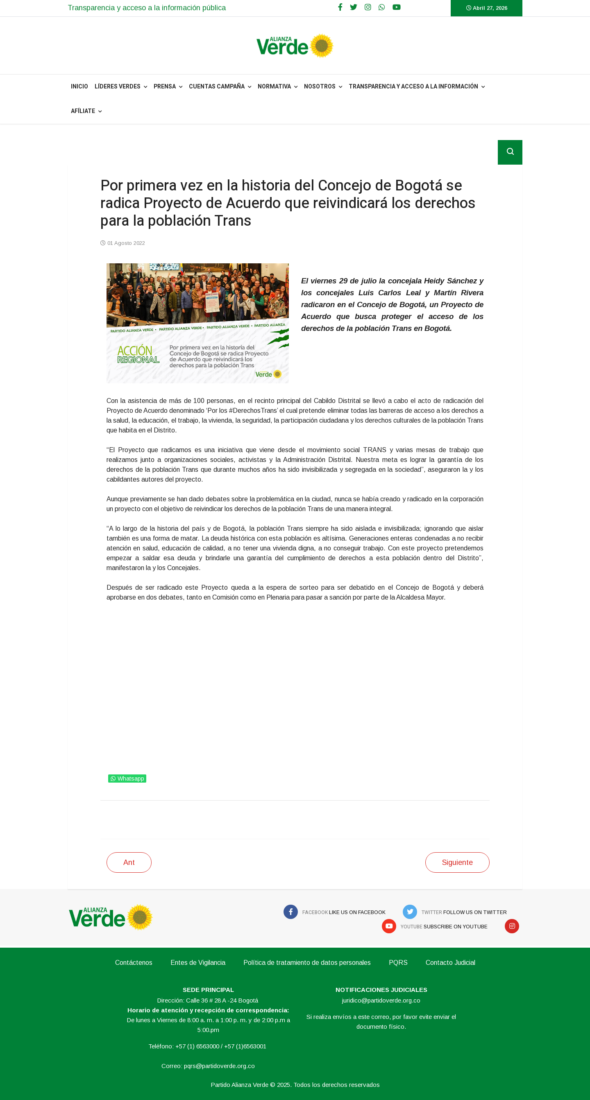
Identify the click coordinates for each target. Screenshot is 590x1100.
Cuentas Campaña (217, 86)
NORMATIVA (274, 86)
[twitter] (353, 7)
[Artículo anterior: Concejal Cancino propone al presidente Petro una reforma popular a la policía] (129, 862)
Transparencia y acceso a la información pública (147, 8)
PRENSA (165, 86)
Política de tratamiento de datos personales (307, 962)
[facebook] (340, 7)
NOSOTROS (320, 86)
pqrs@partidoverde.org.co (219, 1065)
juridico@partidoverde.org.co (381, 1000)
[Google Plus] (368, 7)
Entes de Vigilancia (197, 962)
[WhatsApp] (382, 7)
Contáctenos (133, 962)
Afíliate (83, 111)
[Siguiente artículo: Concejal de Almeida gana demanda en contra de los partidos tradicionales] (457, 862)
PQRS (398, 962)
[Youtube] (397, 7)
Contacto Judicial (450, 962)
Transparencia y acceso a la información (413, 86)
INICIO (79, 86)
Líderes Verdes (118, 86)
